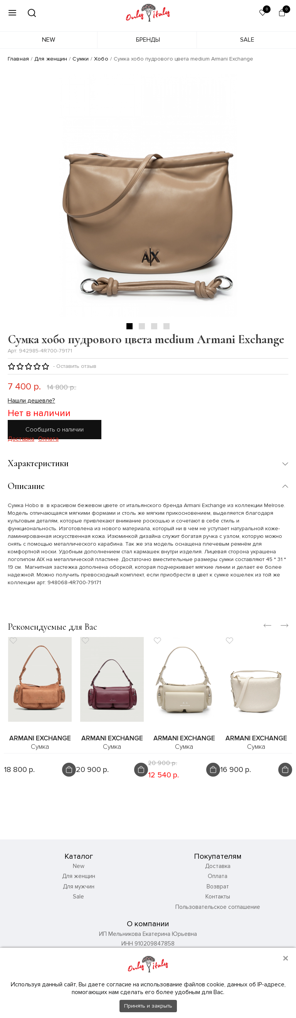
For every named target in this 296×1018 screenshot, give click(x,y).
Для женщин (50, 59)
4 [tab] (166, 326)
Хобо (101, 59)
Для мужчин (78, 888)
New (48, 40)
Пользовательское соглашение (217, 908)
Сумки (80, 59)
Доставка (21, 439)
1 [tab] (129, 326)
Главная (18, 59)
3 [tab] (154, 326)
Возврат (218, 888)
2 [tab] (142, 326)
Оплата (48, 439)
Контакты (217, 898)
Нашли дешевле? (31, 401)
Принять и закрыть (148, 1006)
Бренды (148, 40)
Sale (247, 40)
